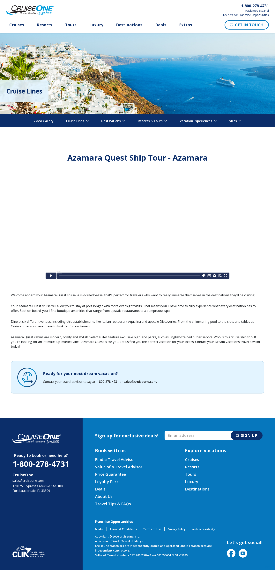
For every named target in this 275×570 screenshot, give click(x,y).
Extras (185, 25)
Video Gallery (43, 121)
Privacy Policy (176, 529)
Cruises (16, 25)
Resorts (44, 25)
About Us (104, 496)
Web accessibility (203, 529)
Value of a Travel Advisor (118, 466)
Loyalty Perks (108, 481)
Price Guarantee (110, 474)
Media (99, 529)
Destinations (129, 25)
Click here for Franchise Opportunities (245, 15)
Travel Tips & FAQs (113, 503)
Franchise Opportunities (114, 521)
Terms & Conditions (123, 529)
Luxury (96, 25)
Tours (71, 25)
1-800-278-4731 (107, 381)
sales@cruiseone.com (140, 381)
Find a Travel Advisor (115, 459)
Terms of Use (152, 529)
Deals (160, 25)
